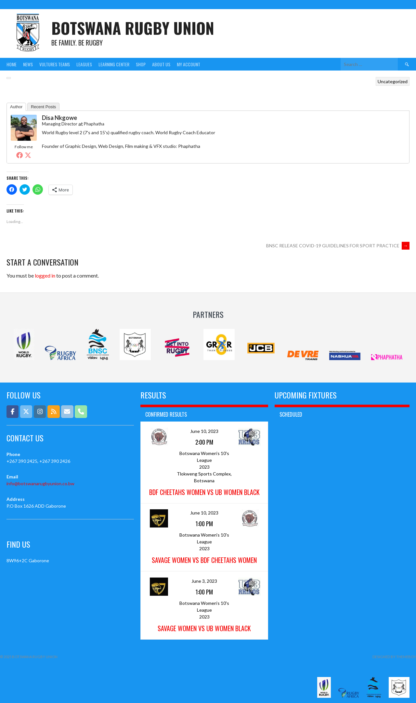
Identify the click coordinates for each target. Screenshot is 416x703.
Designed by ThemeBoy (394, 657)
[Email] (67, 411)
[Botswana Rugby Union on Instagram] (40, 411)
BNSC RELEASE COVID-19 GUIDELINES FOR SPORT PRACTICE (338, 245)
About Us (161, 64)
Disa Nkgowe (59, 117)
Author (16, 106)
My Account (188, 64)
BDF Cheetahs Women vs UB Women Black (204, 492)
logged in (45, 275)
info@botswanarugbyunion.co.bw (40, 483)
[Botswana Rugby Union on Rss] (53, 411)
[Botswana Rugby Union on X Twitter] (26, 411)
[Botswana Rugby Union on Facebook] (12, 411)
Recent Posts (43, 106)
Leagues (84, 64)
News (28, 64)
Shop (141, 64)
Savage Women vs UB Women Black (204, 628)
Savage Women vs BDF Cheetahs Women (204, 560)
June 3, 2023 (204, 581)
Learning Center (113, 64)
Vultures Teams (54, 64)
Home (11, 64)
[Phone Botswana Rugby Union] (81, 411)
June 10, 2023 (204, 431)
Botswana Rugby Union (132, 27)
